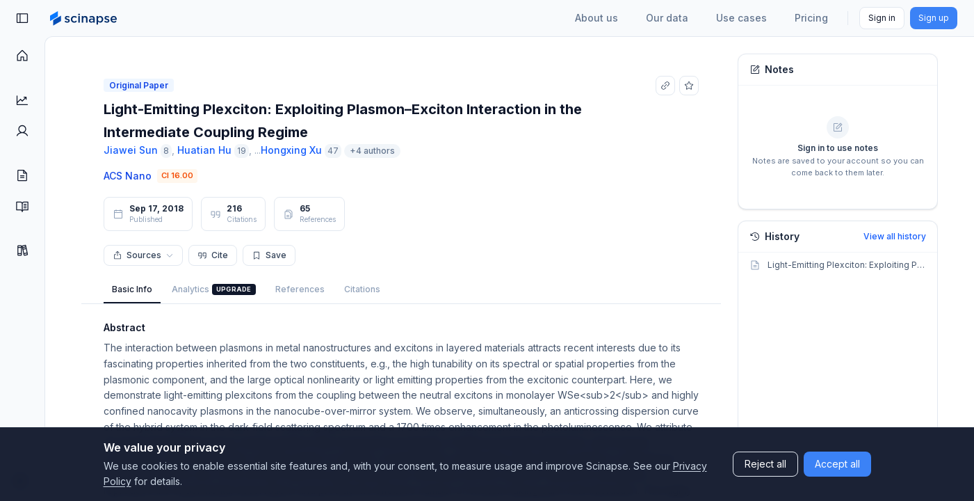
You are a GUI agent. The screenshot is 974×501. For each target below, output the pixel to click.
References (300, 289)
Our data (667, 18)
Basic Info (132, 289)
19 (241, 150)
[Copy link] (665, 85)
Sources (143, 255)
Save (269, 255)
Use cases (741, 18)
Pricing (811, 18)
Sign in (881, 18)
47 (333, 150)
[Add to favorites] (689, 85)
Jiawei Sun (131, 150)
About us (596, 18)
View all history (894, 236)
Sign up (933, 18)
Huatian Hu (204, 150)
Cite (212, 255)
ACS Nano (128, 176)
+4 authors (372, 150)
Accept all (837, 464)
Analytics (214, 289)
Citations (362, 289)
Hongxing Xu (291, 150)
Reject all (765, 464)
